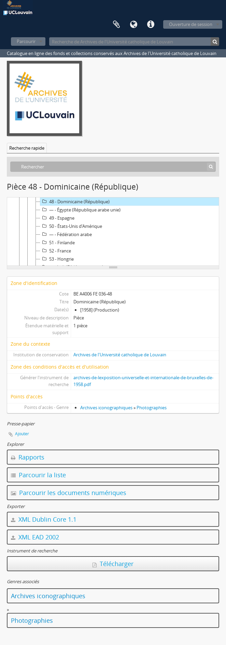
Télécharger (113, 564)
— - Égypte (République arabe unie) (80, 210)
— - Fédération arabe (66, 234)
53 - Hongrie (57, 259)
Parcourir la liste (38, 475)
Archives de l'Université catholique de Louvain (119, 355)
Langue (133, 24)
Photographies (152, 407)
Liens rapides (150, 24)
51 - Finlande (57, 242)
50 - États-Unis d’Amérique (71, 226)
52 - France (55, 251)
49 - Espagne (57, 218)
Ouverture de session (190, 24)
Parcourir (26, 41)
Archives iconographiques (106, 407)
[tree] (113, 231)
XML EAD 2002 (35, 537)
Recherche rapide (26, 148)
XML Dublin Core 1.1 (43, 519)
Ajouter (22, 434)
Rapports (27, 457)
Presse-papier (116, 24)
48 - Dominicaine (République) (75, 201)
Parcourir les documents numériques (68, 493)
